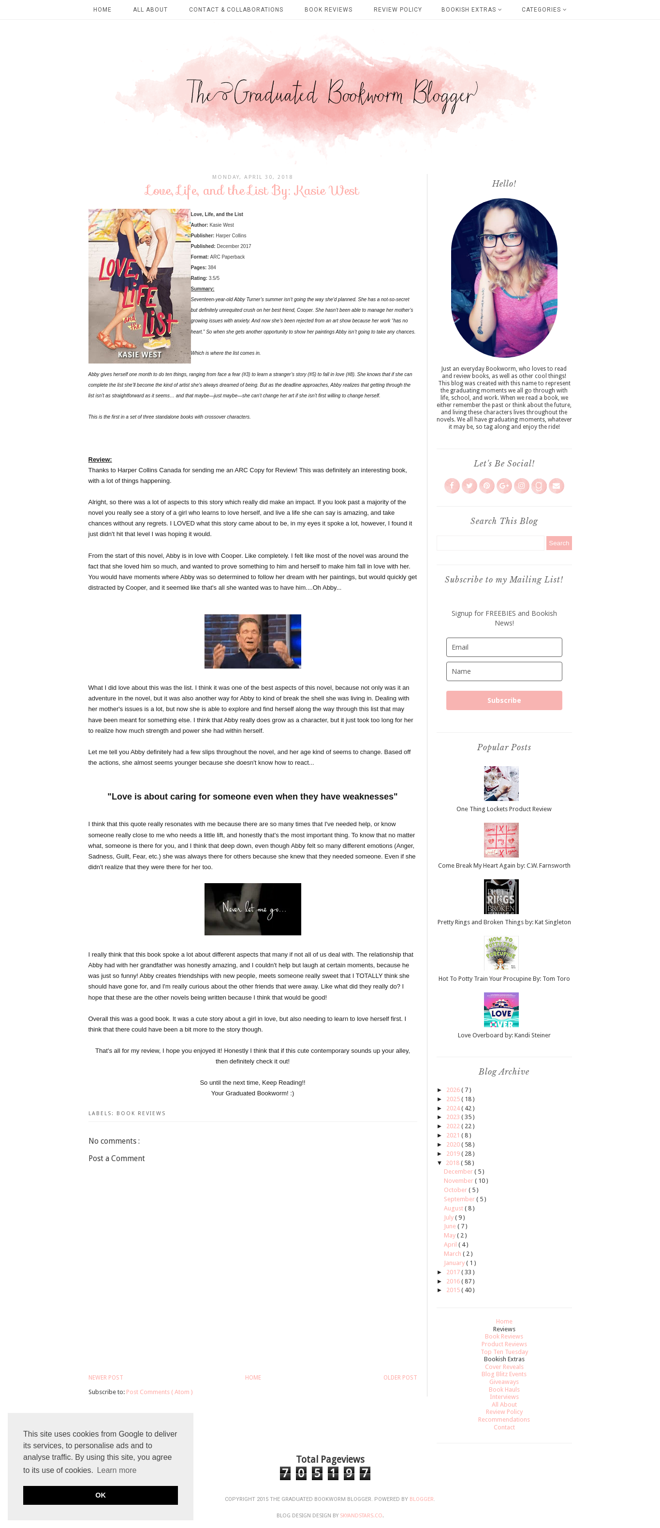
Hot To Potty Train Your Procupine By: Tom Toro (504, 978)
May (450, 1235)
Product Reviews (504, 1344)
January (455, 1262)
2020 (453, 1144)
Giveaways (504, 1381)
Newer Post (105, 1377)
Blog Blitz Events (504, 1374)
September (460, 1199)
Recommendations (504, 1419)
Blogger (422, 1499)
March (453, 1253)
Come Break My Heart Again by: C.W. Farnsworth (504, 865)
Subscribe (504, 700)
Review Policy (398, 9)
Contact (504, 1427)
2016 (453, 1281)
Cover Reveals (504, 1366)
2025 (453, 1099)
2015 (453, 1290)
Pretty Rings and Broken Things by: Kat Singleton (504, 922)
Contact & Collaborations (236, 9)
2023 (453, 1117)
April (451, 1244)
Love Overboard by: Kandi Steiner (504, 1035)
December (459, 1171)
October (456, 1189)
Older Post (400, 1377)
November (459, 1180)
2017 (453, 1272)
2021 (453, 1135)
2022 (453, 1126)
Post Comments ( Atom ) (159, 1392)
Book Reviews (328, 9)
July (449, 1217)
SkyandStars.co (361, 1516)
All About (150, 9)
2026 (453, 1089)
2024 (453, 1108)
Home (102, 9)
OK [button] (100, 1495)
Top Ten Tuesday (504, 1351)
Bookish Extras (471, 9)
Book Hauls (504, 1389)
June (450, 1226)
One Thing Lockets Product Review (504, 809)
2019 (453, 1153)
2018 (453, 1162)
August (454, 1208)
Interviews (504, 1396)
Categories (544, 9)
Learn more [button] (117, 1470)
